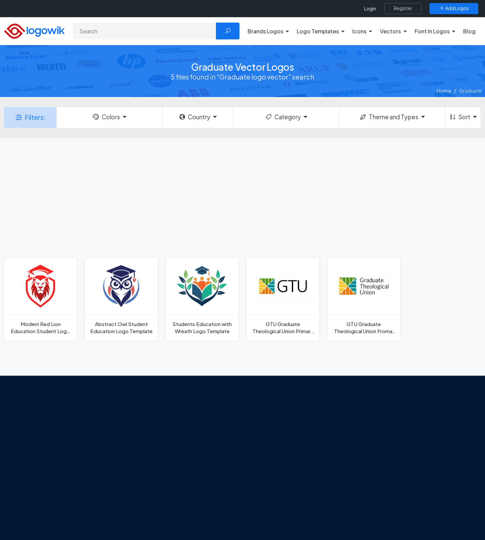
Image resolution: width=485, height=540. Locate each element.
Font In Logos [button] (432, 31)
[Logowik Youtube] (89, 493)
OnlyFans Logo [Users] (270, 439)
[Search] (144, 31)
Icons (368, 439)
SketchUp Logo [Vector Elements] (271, 451)
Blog (469, 31)
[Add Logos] (453, 8)
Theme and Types (388, 117)
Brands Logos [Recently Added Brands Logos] (378, 415)
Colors (106, 117)
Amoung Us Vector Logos (281, 415)
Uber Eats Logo (270, 463)
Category (282, 117)
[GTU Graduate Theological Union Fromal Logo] (363, 299)
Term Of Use (48, 477)
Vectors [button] (390, 31)
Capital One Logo (273, 475)
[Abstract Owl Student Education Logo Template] (121, 299)
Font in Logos (377, 463)
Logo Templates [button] (318, 31)
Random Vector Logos (388, 522)
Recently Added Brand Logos (395, 475)
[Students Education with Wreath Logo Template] (202, 299)
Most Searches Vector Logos (395, 510)
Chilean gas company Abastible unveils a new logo (188, 478)
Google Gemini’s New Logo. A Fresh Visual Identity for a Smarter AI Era (190, 419)
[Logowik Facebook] (34, 493)
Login (370, 8)
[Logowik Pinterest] (75, 493)
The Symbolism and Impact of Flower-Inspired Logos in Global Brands (186, 497)
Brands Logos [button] (265, 31)
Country (194, 117)
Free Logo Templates (386, 427)
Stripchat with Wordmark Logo (287, 510)
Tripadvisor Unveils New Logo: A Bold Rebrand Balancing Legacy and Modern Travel (187, 442)
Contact (43, 453)
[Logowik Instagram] (61, 493)
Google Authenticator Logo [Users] (285, 427)
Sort (459, 117)
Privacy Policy (49, 465)
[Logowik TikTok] (103, 493)
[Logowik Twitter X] (47, 493)
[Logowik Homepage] (34, 30)
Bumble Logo (268, 486)
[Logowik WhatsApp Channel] (116, 493)
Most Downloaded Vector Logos (399, 486)
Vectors (371, 451)
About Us (44, 441)
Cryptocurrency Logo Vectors (396, 498)
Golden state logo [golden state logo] (274, 498)
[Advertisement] (242, 197)
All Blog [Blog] (151, 513)
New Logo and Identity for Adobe (181, 462)
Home (444, 90)
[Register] (402, 8)
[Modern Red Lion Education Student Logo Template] (40, 299)
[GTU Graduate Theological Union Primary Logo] (283, 299)
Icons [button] (359, 31)
